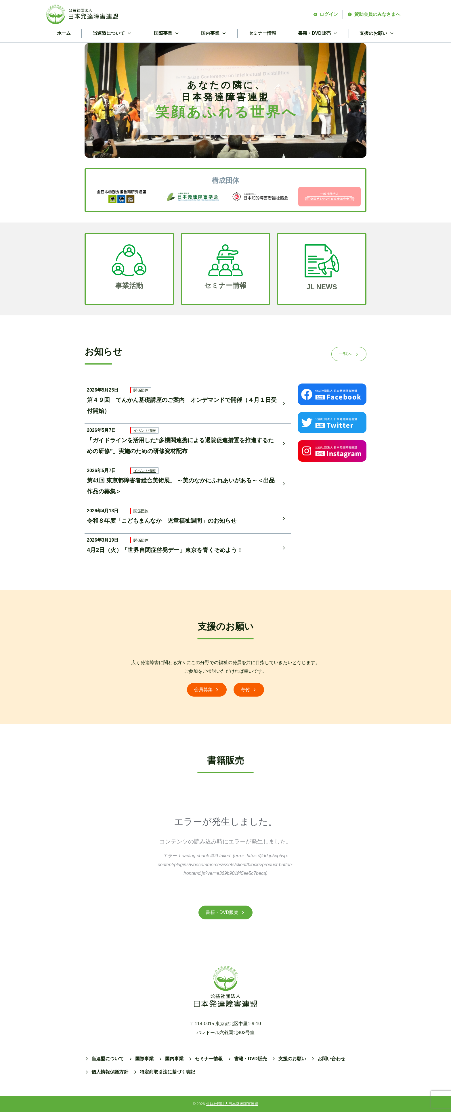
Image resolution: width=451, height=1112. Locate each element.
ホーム (64, 33)
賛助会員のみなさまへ (373, 14)
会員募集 (206, 689)
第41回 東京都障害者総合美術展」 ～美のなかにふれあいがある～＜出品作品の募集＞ (181, 485)
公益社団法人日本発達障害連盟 (232, 1104)
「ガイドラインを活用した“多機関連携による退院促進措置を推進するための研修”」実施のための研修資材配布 (180, 445)
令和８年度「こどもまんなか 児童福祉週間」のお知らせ (161, 520)
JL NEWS (322, 287)
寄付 (249, 689)
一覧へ (349, 354)
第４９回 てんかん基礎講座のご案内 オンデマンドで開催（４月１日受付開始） (182, 405)
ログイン (325, 14)
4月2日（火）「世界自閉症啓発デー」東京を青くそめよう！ (165, 550)
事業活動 (129, 286)
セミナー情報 (262, 33)
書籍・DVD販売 (225, 912)
